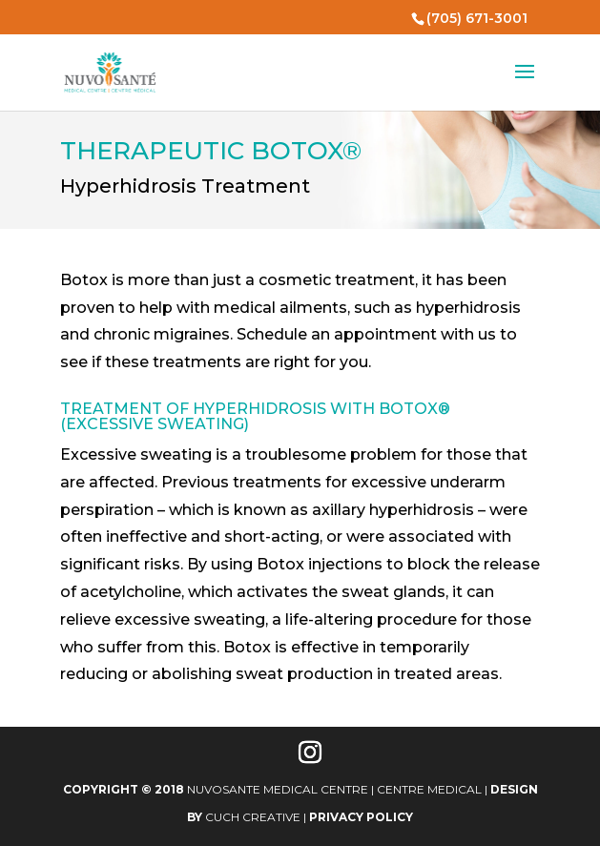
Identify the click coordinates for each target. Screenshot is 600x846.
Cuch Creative (252, 817)
